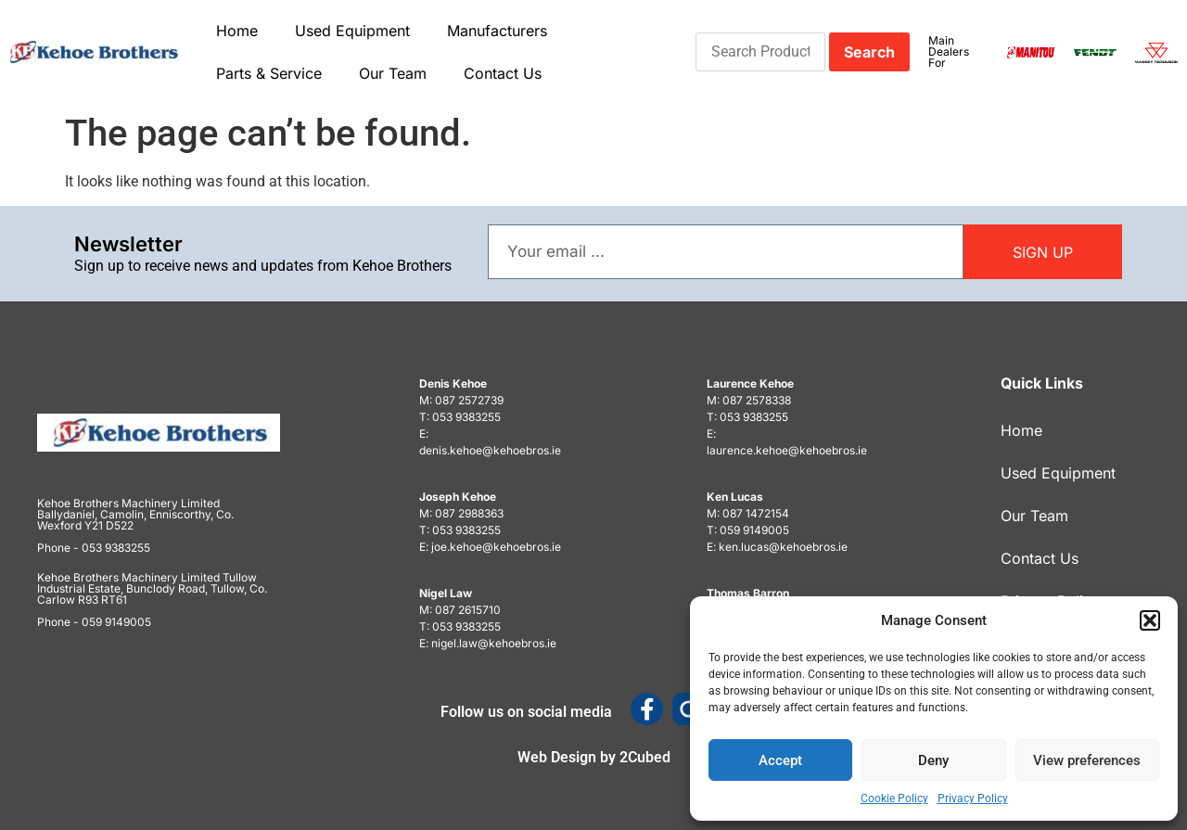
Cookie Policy (894, 798)
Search (869, 52)
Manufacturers (497, 30)
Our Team (393, 73)
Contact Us (503, 73)
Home (237, 30)
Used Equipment (352, 30)
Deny (933, 760)
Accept (780, 760)
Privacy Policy (973, 798)
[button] (1150, 620)
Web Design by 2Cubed (593, 757)
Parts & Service (269, 73)
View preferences (1087, 760)
